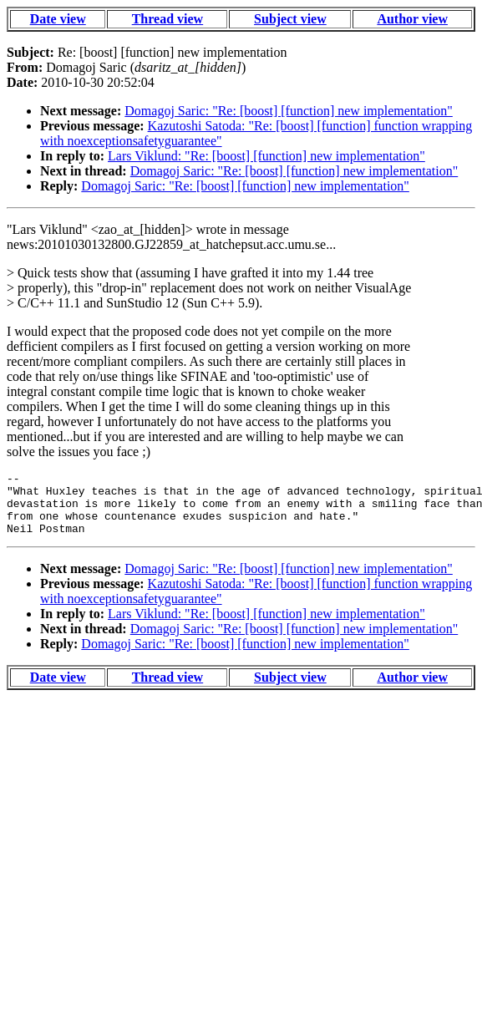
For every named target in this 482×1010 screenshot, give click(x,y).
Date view (58, 19)
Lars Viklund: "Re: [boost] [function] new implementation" (266, 156)
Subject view (290, 19)
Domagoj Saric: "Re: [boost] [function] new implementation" (288, 111)
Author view (412, 19)
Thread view (167, 19)
